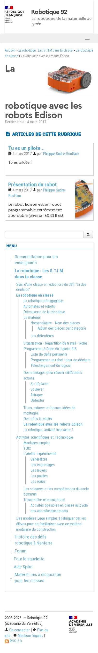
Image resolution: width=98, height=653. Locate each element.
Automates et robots (39, 306)
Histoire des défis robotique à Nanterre (34, 540)
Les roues (37, 481)
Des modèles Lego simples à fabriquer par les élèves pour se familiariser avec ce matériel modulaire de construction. (51, 524)
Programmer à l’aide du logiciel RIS (50, 349)
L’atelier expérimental (39, 453)
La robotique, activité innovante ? (48, 430)
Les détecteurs (42, 335)
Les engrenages (42, 465)
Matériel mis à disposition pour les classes (38, 577)
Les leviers (38, 470)
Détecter (37, 400)
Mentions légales (28, 635)
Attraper (36, 395)
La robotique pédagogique (43, 301)
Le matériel (32, 317)
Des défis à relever (37, 418)
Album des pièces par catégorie (62, 328)
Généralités (38, 459)
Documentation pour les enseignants (36, 259)
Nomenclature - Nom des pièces (55, 323)
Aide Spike (23, 567)
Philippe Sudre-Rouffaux (61, 153)
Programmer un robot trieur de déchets (60, 360)
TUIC (27, 448)
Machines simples (36, 443)
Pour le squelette (29, 559)
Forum (20, 551)
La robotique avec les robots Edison (53, 424)
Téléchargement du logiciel (50, 365)
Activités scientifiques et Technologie (44, 437)
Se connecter (17, 630)
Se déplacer (39, 383)
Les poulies (39, 476)
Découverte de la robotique (44, 312)
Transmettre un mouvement (44, 499)
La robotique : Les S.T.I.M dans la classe (45, 50)
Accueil (10, 50)
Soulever (37, 389)
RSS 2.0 (13, 641)
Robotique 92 (49, 12)
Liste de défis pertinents (49, 354)
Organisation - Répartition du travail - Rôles (55, 343)
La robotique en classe (34, 295)
